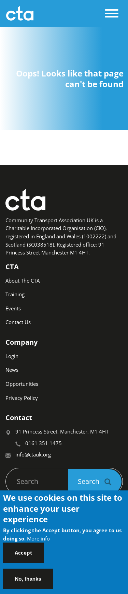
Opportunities (21, 383)
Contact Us (18, 322)
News (11, 369)
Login (11, 356)
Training (15, 294)
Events (13, 308)
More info (38, 544)
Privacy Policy (21, 397)
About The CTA (22, 280)
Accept (23, 558)
